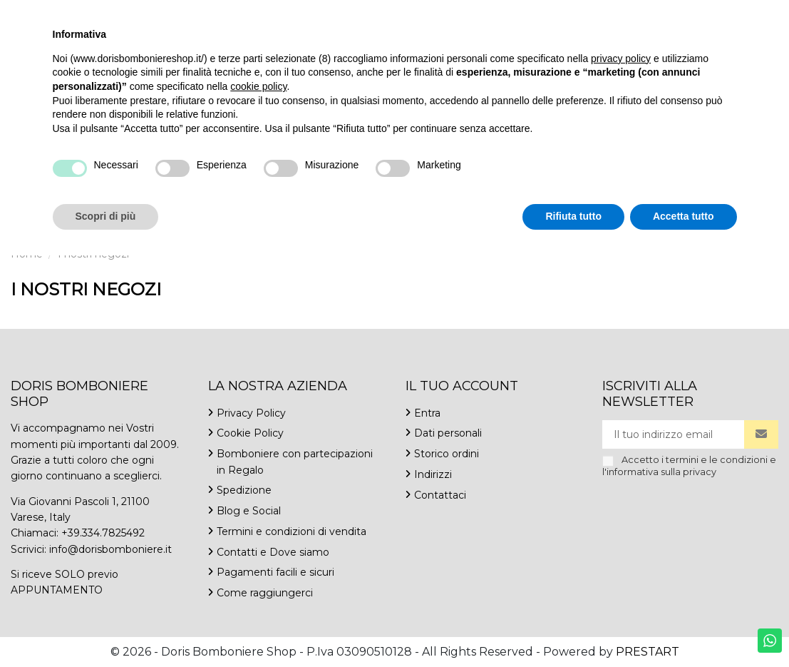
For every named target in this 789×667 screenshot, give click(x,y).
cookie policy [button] (258, 498)
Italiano (723, 13)
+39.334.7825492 (49, 13)
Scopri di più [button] (106, 627)
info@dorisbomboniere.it (162, 13)
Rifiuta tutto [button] (573, 627)
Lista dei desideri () (715, 29)
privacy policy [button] (621, 470)
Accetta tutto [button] (683, 627)
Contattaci (260, 13)
